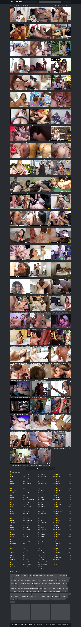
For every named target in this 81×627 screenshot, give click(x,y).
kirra (15, 580)
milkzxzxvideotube (47, 578)
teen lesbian (40, 578)
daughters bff (20, 578)
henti (54, 599)
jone (53, 596)
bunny (63, 578)
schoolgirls (65, 593)
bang (31, 578)
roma (43, 583)
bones (24, 599)
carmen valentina (27, 580)
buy (26, 593)
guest (28, 583)
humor (29, 593)
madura (35, 578)
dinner (36, 585)
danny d (67, 578)
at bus (52, 585)
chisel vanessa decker (57, 583)
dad (40, 1)
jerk (33, 593)
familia (40, 588)
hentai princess (29, 591)
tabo (55, 1)
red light (58, 591)
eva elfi (38, 599)
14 (46, 468)
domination (17, 583)
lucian (50, 588)
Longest (68, 5)
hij (15, 588)
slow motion (27, 578)
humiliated (59, 588)
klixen (63, 588)
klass (18, 580)
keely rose (31, 596)
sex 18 (15, 578)
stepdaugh (59, 593)
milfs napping (53, 593)
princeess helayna (63, 575)
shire (59, 580)
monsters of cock (63, 596)
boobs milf (45, 588)
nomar (39, 591)
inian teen (23, 591)
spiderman (18, 575)
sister (43, 1)
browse (28, 585)
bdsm (12, 578)
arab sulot (66, 580)
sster (67, 588)
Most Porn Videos (16, 2)
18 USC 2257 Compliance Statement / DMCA (22, 624)
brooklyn (33, 580)
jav (62, 580)
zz (51, 599)
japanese (47, 1)
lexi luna (57, 596)
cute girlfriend (40, 593)
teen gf (12, 593)
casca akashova (47, 599)
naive (62, 591)
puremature (22, 593)
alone (22, 580)
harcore (12, 588)
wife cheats (17, 596)
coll (39, 583)
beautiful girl (46, 575)
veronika (20, 585)
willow (24, 585)
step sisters (33, 599)
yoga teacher (13, 591)
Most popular (59, 5)
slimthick (40, 575)
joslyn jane (47, 593)
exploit (58, 599)
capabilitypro (23, 583)
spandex (20, 599)
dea (11, 575)
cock (22, 575)
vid (35, 593)
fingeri (39, 596)
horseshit (43, 596)
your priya (65, 583)
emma (59, 1)
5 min (32, 583)
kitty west (56, 575)
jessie (65, 591)
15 (49, 468)
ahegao (12, 596)
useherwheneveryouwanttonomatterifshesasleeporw (27, 588)
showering (49, 596)
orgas (55, 580)
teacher (45, 591)
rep (41, 599)
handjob (51, 575)
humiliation (57, 585)
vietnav (32, 585)
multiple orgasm (14, 585)
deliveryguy (35, 575)
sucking (34, 591)
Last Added (50, 5)
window (53, 588)
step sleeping (47, 585)
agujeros (26, 575)
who (16, 599)
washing (12, 583)
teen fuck (12, 601)
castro (30, 575)
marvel (18, 591)
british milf (41, 585)
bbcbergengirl (45, 580)
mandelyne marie (51, 591)
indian (52, 1)
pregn (61, 585)
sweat (28, 599)
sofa (69, 593)
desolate (36, 583)
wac (35, 596)
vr (13, 575)
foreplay (16, 593)
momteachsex (55, 578)
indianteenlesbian (24, 596)
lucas (65, 585)
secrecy (12, 599)
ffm (60, 578)
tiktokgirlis (39, 580)
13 (43, 468)
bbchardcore (63, 599)
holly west (51, 580)
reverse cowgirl (48, 583)
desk (12, 580)
